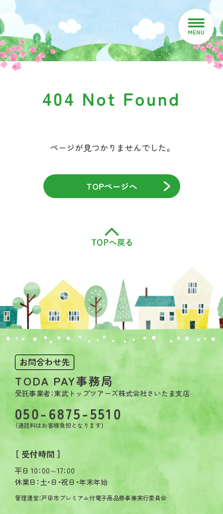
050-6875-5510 (68, 413)
